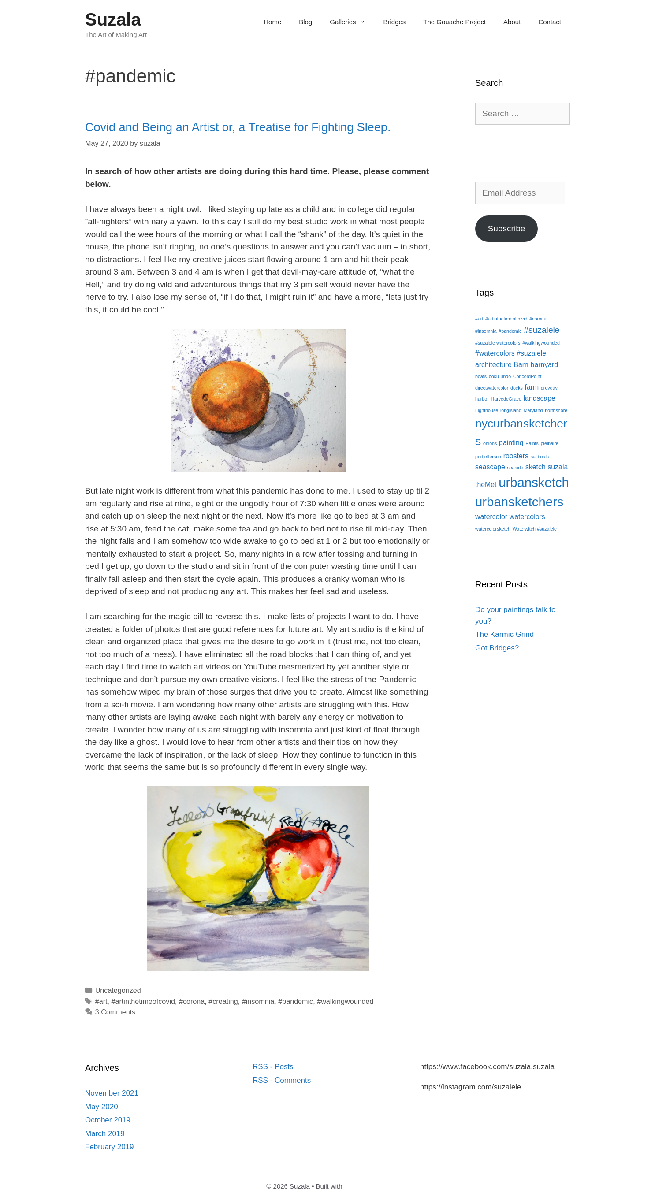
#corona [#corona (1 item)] (538, 318)
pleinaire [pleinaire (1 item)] (549, 443)
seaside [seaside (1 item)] (515, 467)
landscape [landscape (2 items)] (539, 398)
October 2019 (107, 1120)
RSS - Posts (273, 1067)
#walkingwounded (345, 1001)
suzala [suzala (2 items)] (557, 467)
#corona (192, 1001)
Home (272, 22)
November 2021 (111, 1093)
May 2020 (101, 1107)
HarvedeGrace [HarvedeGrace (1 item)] (506, 398)
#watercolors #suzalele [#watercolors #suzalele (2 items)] (510, 353)
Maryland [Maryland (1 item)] (533, 410)
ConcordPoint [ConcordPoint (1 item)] (527, 376)
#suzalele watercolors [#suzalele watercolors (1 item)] (497, 343)
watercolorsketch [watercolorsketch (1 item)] (492, 528)
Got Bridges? (497, 648)
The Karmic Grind (504, 634)
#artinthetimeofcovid (143, 1001)
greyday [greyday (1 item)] (549, 387)
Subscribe (506, 228)
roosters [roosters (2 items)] (515, 456)
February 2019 (109, 1147)
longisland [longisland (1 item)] (510, 410)
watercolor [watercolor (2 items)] (491, 516)
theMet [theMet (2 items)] (485, 484)
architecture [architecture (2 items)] (493, 364)
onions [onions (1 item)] (490, 443)
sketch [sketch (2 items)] (535, 467)
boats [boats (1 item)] (481, 376)
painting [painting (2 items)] (511, 442)
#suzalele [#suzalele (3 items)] (541, 329)
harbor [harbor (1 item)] (482, 398)
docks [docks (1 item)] (516, 387)
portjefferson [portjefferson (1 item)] (488, 456)
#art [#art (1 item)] (479, 318)
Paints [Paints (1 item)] (532, 443)
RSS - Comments (282, 1080)
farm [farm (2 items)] (532, 387)
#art (101, 1001)
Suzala (113, 19)
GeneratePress (366, 1186)
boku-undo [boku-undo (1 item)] (500, 376)
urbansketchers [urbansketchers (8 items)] (519, 501)
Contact (549, 22)
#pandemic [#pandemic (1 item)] (510, 331)
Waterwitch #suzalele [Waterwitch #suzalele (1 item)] (535, 528)
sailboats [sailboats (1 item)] (540, 456)
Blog (305, 22)
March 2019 (105, 1133)
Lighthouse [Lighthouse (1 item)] (486, 410)
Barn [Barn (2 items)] (521, 364)
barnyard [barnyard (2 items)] (544, 364)
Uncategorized (118, 990)
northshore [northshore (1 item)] (556, 410)
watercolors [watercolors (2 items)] (527, 516)
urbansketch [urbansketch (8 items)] (534, 482)
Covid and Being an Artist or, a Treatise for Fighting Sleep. (238, 127)
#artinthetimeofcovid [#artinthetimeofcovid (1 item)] (506, 318)
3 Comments (115, 1012)
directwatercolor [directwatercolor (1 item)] (491, 387)
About (512, 22)
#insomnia (258, 1001)
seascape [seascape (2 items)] (490, 467)
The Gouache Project (454, 22)
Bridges (394, 22)
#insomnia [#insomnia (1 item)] (486, 331)
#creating (223, 1001)
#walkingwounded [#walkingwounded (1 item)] (541, 343)
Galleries (352, 22)
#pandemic (295, 1001)
